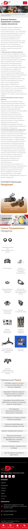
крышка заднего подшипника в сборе (14, 447)
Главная (3, 14)
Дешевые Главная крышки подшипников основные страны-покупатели (14, 394)
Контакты (24, 526)
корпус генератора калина (12, 431)
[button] (24, 199)
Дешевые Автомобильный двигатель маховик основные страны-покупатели (14, 402)
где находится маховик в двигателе (14, 454)
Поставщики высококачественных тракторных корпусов (14, 411)
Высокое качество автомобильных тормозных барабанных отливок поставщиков (14, 438)
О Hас (17, 526)
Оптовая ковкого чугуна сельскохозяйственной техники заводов (14, 385)
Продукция (10, 526)
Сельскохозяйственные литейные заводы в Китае (14, 425)
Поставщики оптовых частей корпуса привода (14, 418)
